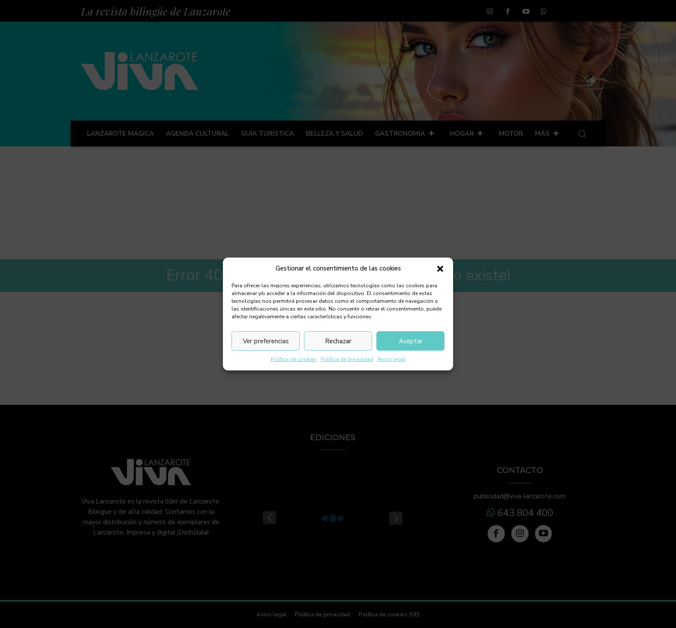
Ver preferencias (266, 341)
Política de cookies (293, 359)
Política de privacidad (347, 359)
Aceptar (410, 341)
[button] (440, 268)
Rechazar (338, 341)
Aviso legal (392, 359)
